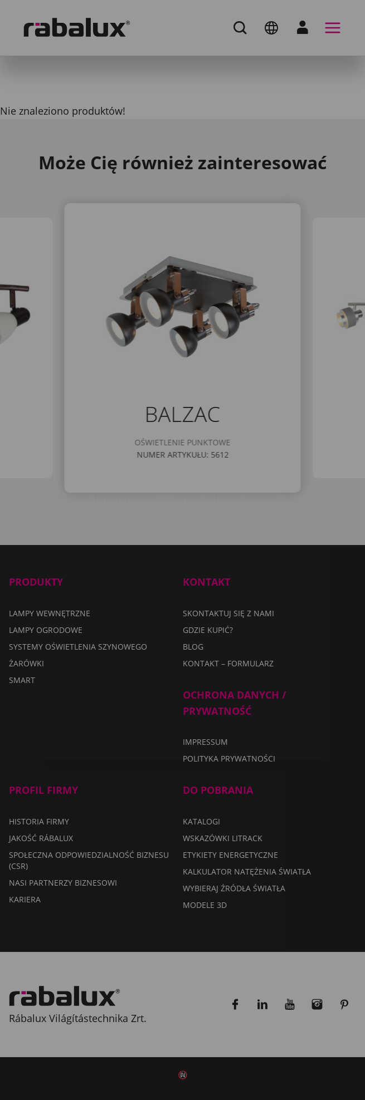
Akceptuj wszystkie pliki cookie (147, 663)
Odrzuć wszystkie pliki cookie (144, 634)
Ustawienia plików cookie (134, 606)
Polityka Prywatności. (146, 573)
